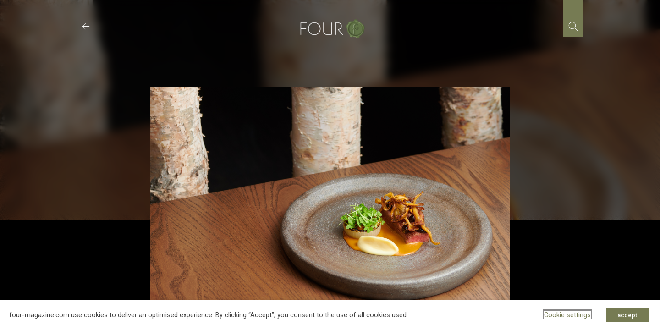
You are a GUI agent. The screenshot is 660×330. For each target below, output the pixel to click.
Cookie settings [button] (567, 315)
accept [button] (627, 315)
